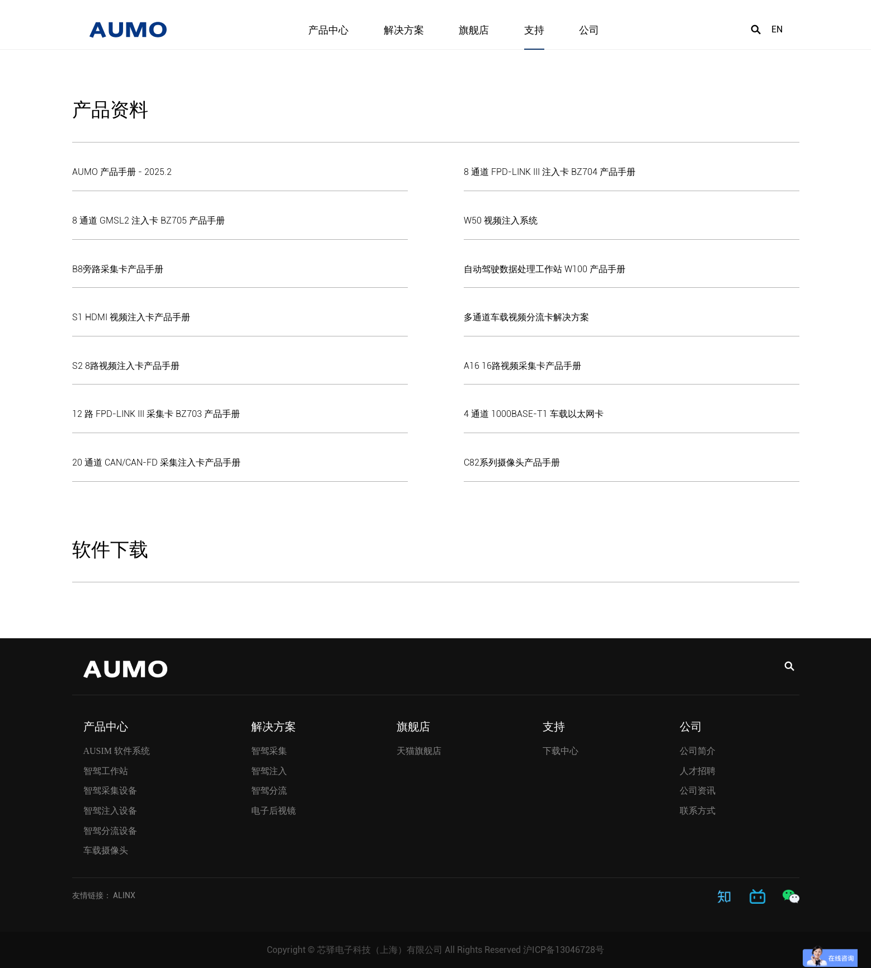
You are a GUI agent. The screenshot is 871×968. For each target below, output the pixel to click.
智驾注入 (269, 770)
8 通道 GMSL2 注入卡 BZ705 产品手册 (148, 220)
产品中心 (328, 30)
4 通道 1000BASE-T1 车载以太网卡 (534, 414)
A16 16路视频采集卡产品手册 (522, 365)
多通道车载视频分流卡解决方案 (526, 317)
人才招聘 (697, 770)
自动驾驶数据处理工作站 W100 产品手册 (544, 269)
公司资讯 (697, 790)
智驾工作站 (105, 770)
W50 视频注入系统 (501, 220)
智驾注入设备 (110, 810)
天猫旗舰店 (419, 751)
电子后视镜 (273, 810)
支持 (534, 30)
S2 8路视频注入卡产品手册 (126, 365)
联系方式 (697, 810)
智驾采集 (269, 751)
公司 (589, 30)
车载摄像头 (105, 850)
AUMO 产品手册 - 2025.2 (122, 172)
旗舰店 (474, 30)
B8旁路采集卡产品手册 (117, 269)
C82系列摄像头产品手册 (512, 462)
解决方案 (404, 30)
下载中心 (560, 751)
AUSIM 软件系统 (116, 751)
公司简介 (697, 751)
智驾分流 (269, 790)
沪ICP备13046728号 (563, 949)
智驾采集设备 (110, 790)
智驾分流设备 (110, 830)
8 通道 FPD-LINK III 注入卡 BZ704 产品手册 (549, 172)
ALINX (124, 894)
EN (777, 30)
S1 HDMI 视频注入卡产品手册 (131, 317)
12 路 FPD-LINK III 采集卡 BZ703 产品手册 (156, 414)
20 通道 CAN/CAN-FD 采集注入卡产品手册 (156, 462)
